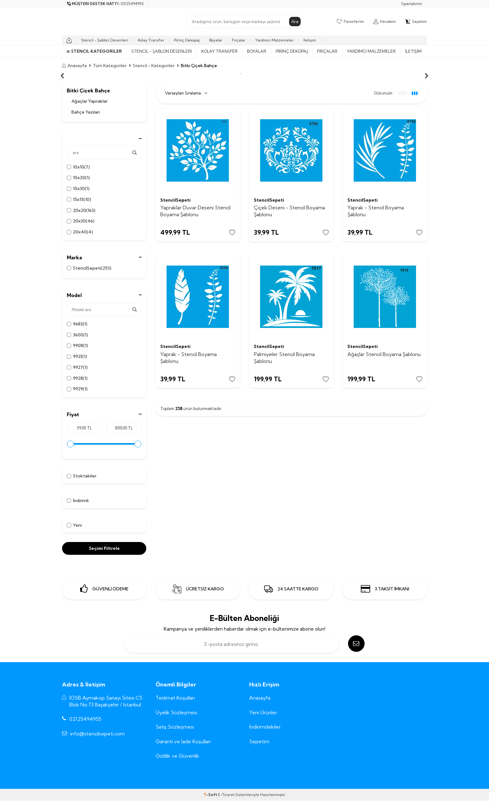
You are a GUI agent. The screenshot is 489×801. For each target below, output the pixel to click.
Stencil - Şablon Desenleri (104, 40)
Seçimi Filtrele (104, 548)
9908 (77, 346)
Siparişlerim (411, 3)
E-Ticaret (226, 795)
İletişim (309, 40)
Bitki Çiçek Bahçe (88, 91)
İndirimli (78, 500)
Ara (294, 21)
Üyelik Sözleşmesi (176, 712)
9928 (77, 378)
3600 (77, 335)
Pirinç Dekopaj (187, 40)
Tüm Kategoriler (110, 65)
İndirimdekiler (265, 727)
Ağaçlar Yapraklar (89, 101)
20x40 (80, 232)
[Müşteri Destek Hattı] (105, 3)
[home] (69, 40)
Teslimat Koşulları (175, 698)
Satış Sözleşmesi (175, 727)
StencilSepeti (89, 268)
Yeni (74, 525)
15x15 (79, 200)
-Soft (211, 795)
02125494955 (85, 719)
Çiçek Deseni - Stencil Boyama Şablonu (289, 210)
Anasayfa (74, 65)
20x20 (81, 210)
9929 (77, 389)
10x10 (78, 167)
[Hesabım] (384, 21)
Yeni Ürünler (263, 712)
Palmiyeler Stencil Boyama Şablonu (284, 358)
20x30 (80, 221)
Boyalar (215, 40)
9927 (77, 367)
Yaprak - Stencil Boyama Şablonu (375, 210)
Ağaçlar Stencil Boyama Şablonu (384, 355)
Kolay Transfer (151, 40)
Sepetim (259, 741)
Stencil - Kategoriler (154, 65)
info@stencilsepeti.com (97, 733)
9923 (77, 356)
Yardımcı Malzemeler (274, 40)
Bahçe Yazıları (85, 112)
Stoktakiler (81, 476)
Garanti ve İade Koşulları (183, 741)
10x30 (78, 189)
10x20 (78, 178)
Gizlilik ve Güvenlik (177, 756)
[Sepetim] (416, 21)
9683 (77, 324)
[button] (62, 76)
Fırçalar (238, 40)
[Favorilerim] (350, 21)
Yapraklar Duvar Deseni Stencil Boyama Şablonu (195, 210)
